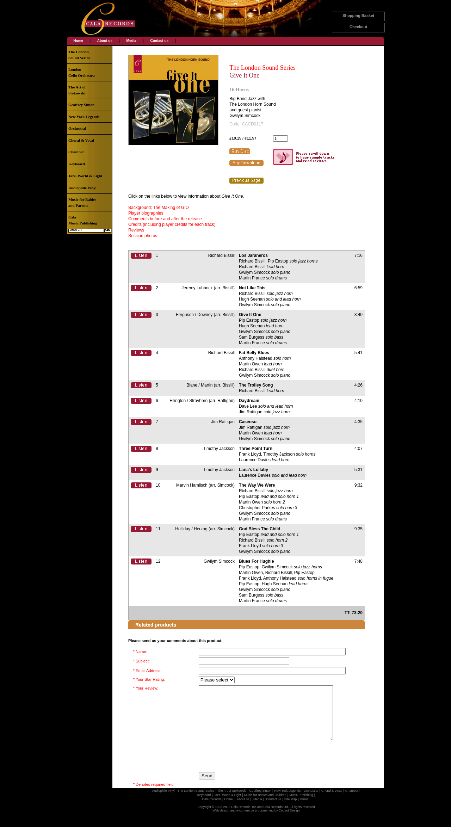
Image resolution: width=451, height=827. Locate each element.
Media (131, 41)
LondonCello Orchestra (81, 72)
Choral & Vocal (81, 140)
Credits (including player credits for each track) (171, 224)
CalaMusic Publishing (82, 220)
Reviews (136, 230)
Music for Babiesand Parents (82, 202)
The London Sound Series (262, 67)
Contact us (159, 41)
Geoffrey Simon (81, 105)
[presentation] (252, 766)
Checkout (358, 27)
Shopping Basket (358, 15)
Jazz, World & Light (85, 176)
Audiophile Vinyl (82, 188)
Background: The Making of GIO (158, 207)
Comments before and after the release (165, 218)
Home (78, 41)
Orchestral (77, 128)
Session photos (142, 235)
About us (104, 41)
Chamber (76, 152)
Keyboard (76, 164)
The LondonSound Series (79, 55)
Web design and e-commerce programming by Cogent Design (256, 821)
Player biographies (145, 213)
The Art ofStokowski (77, 90)
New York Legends (83, 117)
